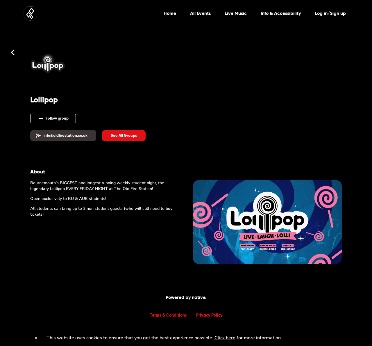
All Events (200, 13)
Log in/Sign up (330, 13)
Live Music (236, 13)
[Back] (13, 52)
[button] (124, 135)
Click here (224, 338)
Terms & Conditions (168, 315)
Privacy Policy (209, 315)
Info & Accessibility (281, 13)
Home (170, 13)
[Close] (36, 338)
